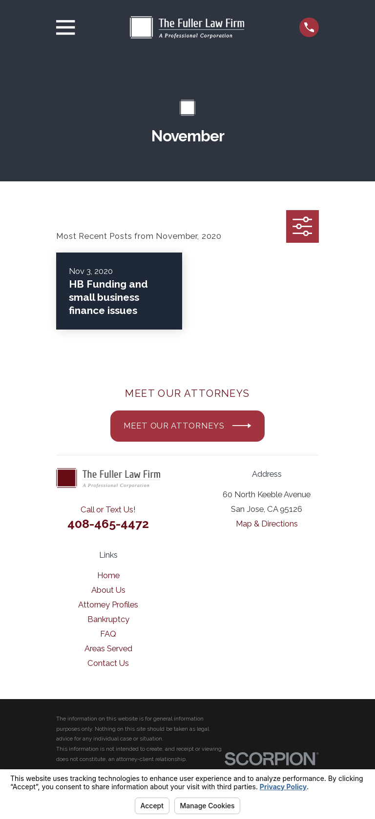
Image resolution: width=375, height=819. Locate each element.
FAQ (108, 634)
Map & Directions (267, 523)
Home (108, 575)
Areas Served (108, 648)
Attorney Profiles (108, 604)
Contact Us (108, 663)
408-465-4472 (108, 523)
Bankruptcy (108, 619)
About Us (108, 590)
